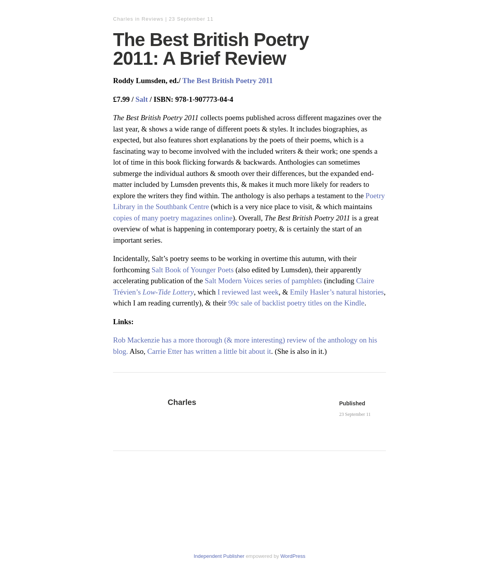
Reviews (152, 19)
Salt (142, 99)
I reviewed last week (248, 292)
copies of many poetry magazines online (173, 218)
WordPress (292, 556)
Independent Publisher (219, 556)
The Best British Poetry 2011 (227, 80)
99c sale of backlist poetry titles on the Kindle (296, 303)
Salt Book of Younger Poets (193, 270)
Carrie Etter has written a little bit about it (209, 351)
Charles (123, 19)
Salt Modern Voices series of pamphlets (263, 281)
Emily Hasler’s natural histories (337, 292)
